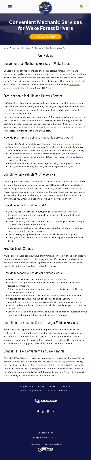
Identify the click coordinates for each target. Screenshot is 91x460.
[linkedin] (53, 412)
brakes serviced (54, 127)
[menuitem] (27, 386)
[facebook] (38, 412)
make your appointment (64, 361)
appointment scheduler (69, 144)
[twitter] (43, 412)
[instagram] (48, 412)
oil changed (39, 127)
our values (64, 74)
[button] (10, 7)
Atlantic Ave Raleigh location (50, 365)
